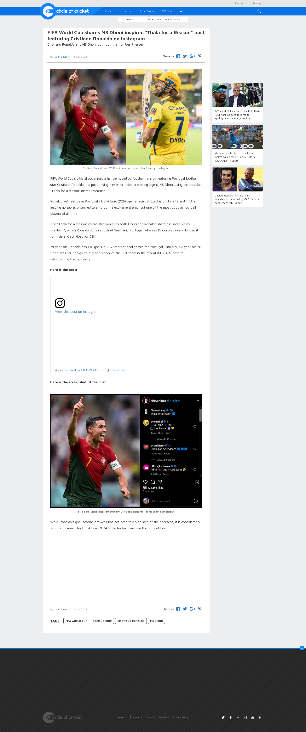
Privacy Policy (180, 717)
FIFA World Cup (76, 620)
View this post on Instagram (76, 311)
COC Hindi (166, 11)
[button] (181, 11)
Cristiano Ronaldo (131, 620)
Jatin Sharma (62, 56)
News (129, 19)
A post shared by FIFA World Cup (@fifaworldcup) (92, 370)
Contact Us (123, 717)
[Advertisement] (126, 566)
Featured (110, 11)
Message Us (241, 3)
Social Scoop (147, 11)
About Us (137, 717)
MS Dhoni (156, 620)
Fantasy (257, 3)
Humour (127, 11)
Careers (150, 717)
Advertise (164, 717)
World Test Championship (164, 19)
